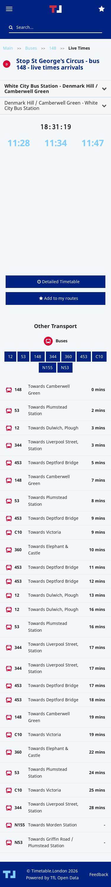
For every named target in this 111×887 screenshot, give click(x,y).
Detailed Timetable (58, 281)
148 (52, 48)
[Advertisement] (55, 211)
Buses (31, 48)
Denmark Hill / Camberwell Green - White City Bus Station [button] (51, 105)
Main (8, 48)
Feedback (98, 874)
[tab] (55, 89)
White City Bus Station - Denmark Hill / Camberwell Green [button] (51, 88)
